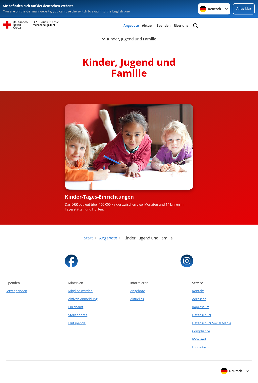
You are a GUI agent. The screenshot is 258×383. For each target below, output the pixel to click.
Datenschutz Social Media (211, 323)
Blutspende (77, 323)
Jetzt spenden (16, 291)
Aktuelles (137, 299)
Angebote (131, 25)
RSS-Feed (199, 339)
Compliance (201, 331)
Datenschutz (201, 315)
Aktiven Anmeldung (83, 299)
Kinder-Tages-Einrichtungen (99, 196)
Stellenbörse (77, 315)
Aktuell (148, 25)
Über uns (181, 25)
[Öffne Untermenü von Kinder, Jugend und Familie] (129, 39)
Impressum (200, 307)
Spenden (164, 25)
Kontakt (198, 291)
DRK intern (200, 347)
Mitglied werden (80, 291)
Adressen (199, 299)
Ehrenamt (75, 307)
